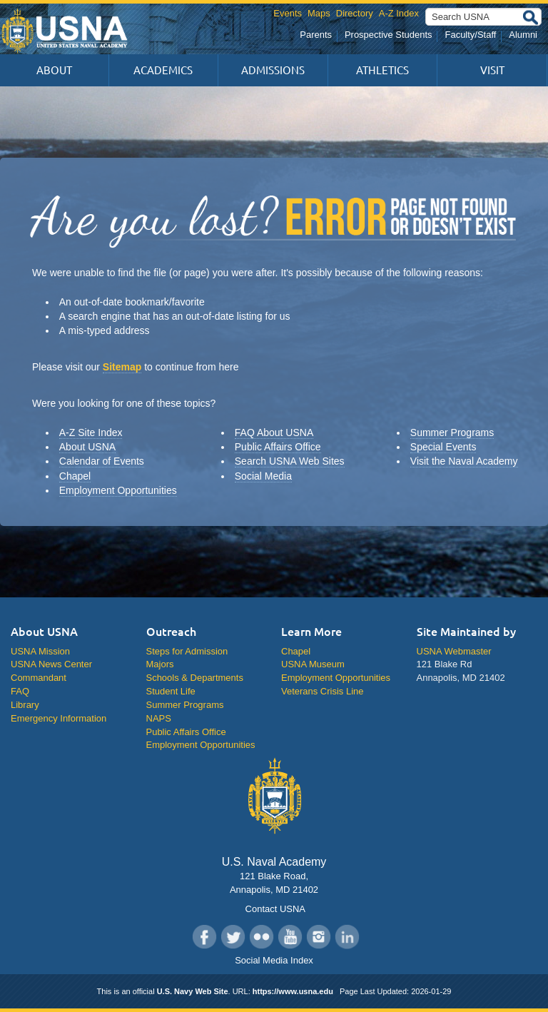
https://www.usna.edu (293, 991)
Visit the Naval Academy (464, 461)
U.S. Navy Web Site (192, 991)
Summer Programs (452, 432)
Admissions (273, 70)
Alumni (523, 34)
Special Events (443, 446)
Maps (319, 13)
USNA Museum (313, 664)
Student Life (171, 691)
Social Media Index (274, 960)
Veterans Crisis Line (322, 691)
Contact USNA (274, 909)
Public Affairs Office (278, 446)
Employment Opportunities (118, 490)
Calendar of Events (101, 461)
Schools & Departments (194, 677)
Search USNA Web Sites (290, 461)
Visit (492, 70)
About (54, 70)
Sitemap (122, 367)
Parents (316, 34)
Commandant (38, 677)
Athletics (382, 70)
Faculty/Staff (470, 34)
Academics (163, 70)
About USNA (87, 446)
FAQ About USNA (274, 432)
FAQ (20, 691)
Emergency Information (58, 718)
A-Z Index (399, 13)
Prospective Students (388, 34)
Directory (354, 13)
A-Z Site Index (91, 432)
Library (25, 704)
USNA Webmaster (454, 651)
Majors (160, 664)
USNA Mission (40, 651)
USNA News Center (51, 664)
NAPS (158, 718)
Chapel (75, 476)
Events (287, 13)
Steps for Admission (187, 651)
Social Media (263, 476)
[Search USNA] (483, 17)
